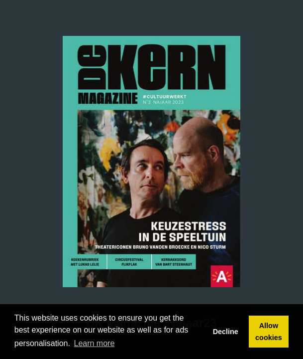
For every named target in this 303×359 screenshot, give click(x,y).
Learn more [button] (94, 343)
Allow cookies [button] (268, 332)
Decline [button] (225, 332)
